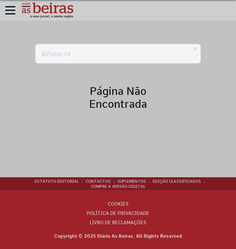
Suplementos (131, 181)
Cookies (118, 204)
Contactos (98, 181)
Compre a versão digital (118, 187)
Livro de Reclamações (118, 222)
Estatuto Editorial (57, 181)
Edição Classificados (177, 181)
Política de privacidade (118, 213)
